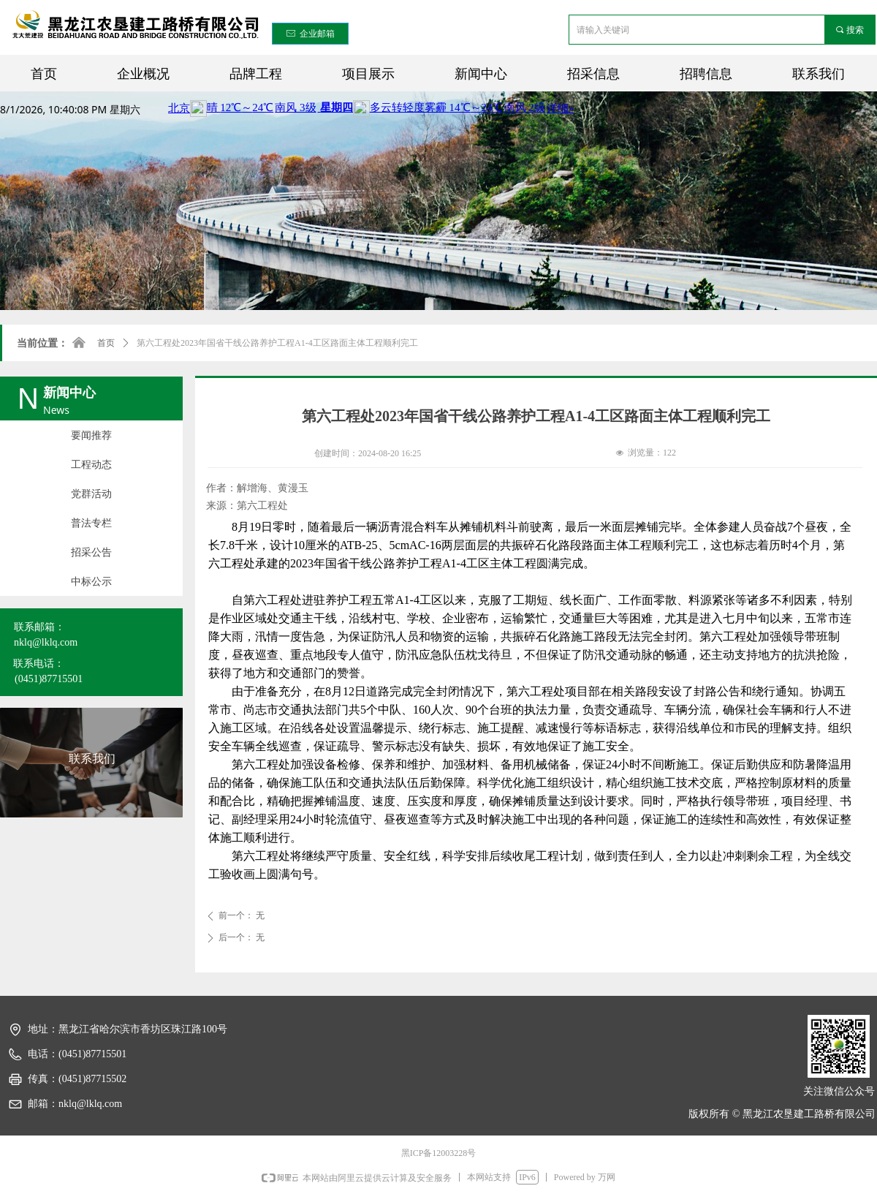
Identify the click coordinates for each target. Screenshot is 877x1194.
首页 (106, 343)
